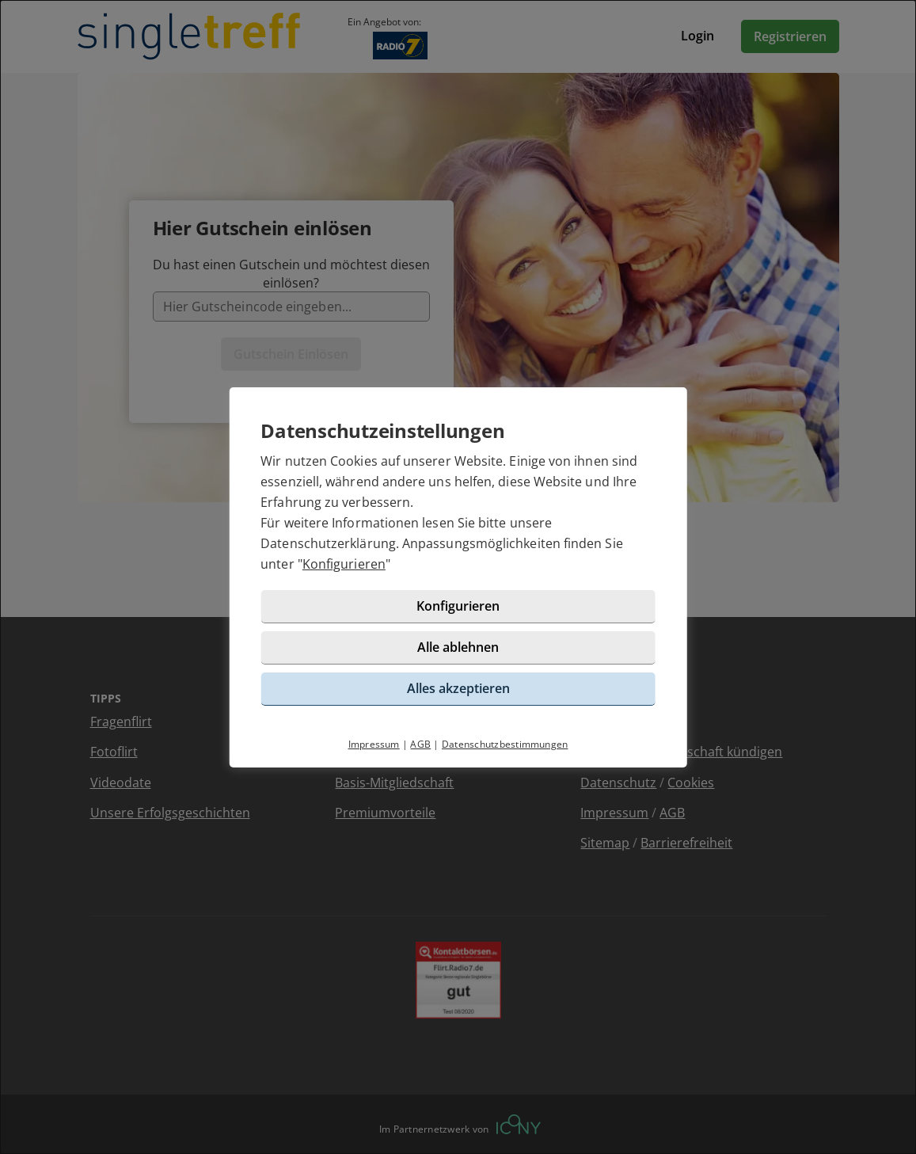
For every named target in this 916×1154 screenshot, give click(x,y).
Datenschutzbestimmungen (505, 744)
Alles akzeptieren (458, 688)
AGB (420, 744)
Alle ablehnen (458, 647)
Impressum (374, 744)
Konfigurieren (344, 564)
